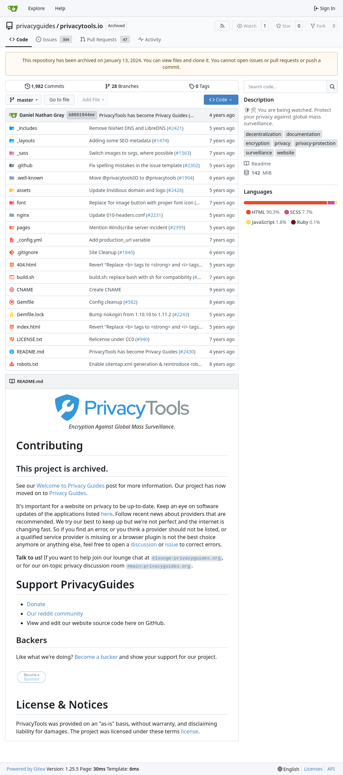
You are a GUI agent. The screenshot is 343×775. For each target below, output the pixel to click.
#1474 (160, 140)
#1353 (201, 277)
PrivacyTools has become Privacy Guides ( (144, 115)
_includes (27, 128)
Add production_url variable (119, 240)
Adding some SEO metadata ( (121, 140)
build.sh (25, 277)
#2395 (177, 227)
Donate (36, 604)
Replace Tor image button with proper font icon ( (142, 202)
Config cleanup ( (107, 302)
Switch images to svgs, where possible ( (132, 153)
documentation (303, 134)
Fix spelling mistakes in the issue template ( (136, 165)
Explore (36, 8)
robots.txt (27, 364)
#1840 (126, 252)
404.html (26, 264)
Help (60, 8)
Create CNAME (105, 289)
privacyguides (35, 25)
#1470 (203, 202)
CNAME (25, 289)
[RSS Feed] (222, 26)
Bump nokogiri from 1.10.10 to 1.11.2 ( (131, 314)
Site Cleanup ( (104, 252)
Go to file (59, 99)
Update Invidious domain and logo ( (128, 190)
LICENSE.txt (29, 339)
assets (24, 190)
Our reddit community (55, 613)
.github (25, 165)
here (106, 514)
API (331, 769)
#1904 (185, 178)
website (285, 152)
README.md (30, 351)
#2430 (187, 351)
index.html (28, 327)
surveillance (259, 152)
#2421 (175, 128)
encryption (258, 143)
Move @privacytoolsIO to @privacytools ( (134, 178)
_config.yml (29, 240)
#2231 (154, 215)
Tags (199, 86)
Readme (257, 163)
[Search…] (332, 86)
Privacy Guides (67, 493)
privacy (282, 143)
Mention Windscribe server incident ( (129, 227)
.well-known (30, 178)
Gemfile (25, 302)
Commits (44, 86)
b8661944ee (82, 114)
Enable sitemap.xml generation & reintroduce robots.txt (150, 364)
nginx (23, 215)
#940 (142, 339)
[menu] (288, 769)
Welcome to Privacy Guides (71, 485)
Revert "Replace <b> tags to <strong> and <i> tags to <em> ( (155, 264)
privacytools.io (81, 25)
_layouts (26, 140)
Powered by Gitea (26, 769)
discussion (144, 544)
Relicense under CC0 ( (113, 339)
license (189, 731)
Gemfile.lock (30, 314)
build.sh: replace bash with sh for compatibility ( (141, 277)
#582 (130, 302)
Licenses (313, 769)
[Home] (12, 8)
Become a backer (96, 657)
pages (23, 227)
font (21, 202)
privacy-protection (315, 143)
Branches (121, 86)
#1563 (182, 153)
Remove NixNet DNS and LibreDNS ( (128, 128)
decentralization (263, 134)
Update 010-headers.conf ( (118, 215)
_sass (22, 153)
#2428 (175, 190)
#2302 (191, 165)
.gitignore (27, 252)
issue (171, 544)
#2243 (181, 314)
